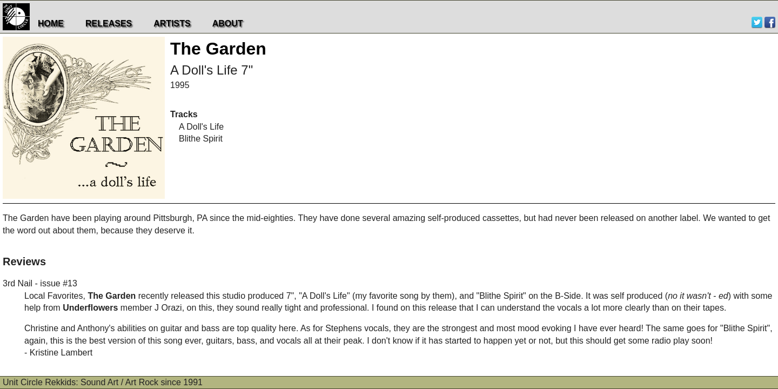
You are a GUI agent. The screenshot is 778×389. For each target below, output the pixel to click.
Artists (171, 23)
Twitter (757, 22)
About (227, 23)
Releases (108, 23)
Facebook (769, 22)
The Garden (218, 48)
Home (51, 23)
